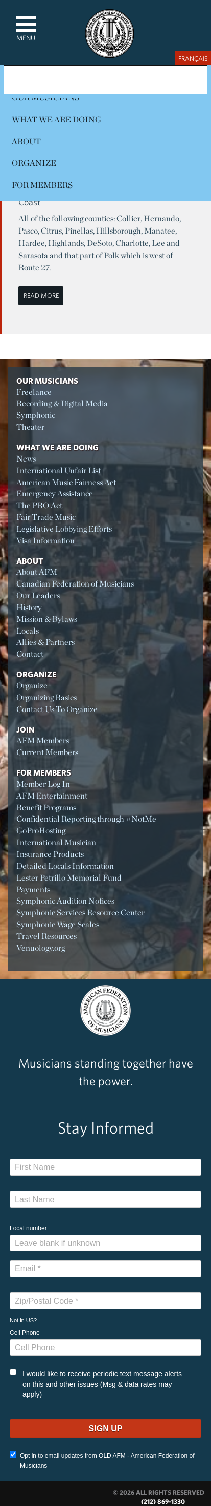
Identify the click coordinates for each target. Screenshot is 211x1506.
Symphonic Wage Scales (57, 924)
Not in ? (23, 1320)
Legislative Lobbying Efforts (64, 529)
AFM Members (42, 740)
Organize (34, 163)
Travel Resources (46, 936)
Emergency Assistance (54, 493)
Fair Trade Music (46, 517)
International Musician (56, 842)
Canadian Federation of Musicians (75, 584)
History (29, 607)
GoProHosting (40, 830)
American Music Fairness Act (66, 482)
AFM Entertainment (51, 796)
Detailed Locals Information (65, 866)
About (26, 142)
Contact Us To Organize (57, 709)
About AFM (36, 572)
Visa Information (45, 541)
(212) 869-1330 (163, 1501)
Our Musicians (47, 380)
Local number (28, 1228)
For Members (42, 185)
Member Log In (43, 784)
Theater (30, 427)
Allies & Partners (45, 642)
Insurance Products (50, 854)
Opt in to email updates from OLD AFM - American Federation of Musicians (102, 1460)
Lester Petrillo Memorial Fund (69, 878)
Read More (41, 295)
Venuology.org (40, 948)
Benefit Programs (46, 807)
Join (25, 729)
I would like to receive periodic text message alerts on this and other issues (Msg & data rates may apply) (96, 1383)
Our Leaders (38, 595)
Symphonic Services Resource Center (80, 912)
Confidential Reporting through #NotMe (86, 819)
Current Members (47, 752)
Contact (29, 654)
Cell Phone (25, 1332)
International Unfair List (58, 470)
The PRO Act (39, 505)
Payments (33, 889)
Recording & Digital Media (62, 403)
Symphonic (35, 415)
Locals (27, 631)
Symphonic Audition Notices (65, 901)
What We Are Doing (56, 119)
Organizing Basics (46, 697)
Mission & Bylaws (46, 619)
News (26, 459)
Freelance (34, 392)
